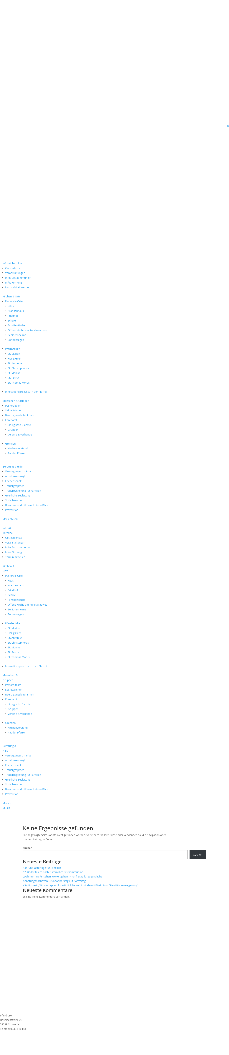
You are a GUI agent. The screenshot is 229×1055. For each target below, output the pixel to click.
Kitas (11, 306)
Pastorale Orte (14, 301)
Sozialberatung (14, 500)
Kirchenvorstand (18, 448)
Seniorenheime (17, 335)
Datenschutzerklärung (13, 1048)
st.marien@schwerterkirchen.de (19, 1033)
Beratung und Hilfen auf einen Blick (26, 505)
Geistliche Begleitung (17, 495)
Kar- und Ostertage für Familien (42, 867)
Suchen (27, 848)
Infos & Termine (12, 263)
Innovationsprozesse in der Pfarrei (26, 391)
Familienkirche (16, 325)
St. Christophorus (18, 368)
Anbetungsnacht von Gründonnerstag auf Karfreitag (54, 881)
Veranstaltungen (15, 273)
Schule (12, 320)
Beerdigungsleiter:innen (19, 415)
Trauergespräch (14, 486)
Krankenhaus (16, 311)
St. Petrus (13, 378)
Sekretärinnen (13, 410)
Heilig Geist (14, 358)
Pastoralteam (13, 405)
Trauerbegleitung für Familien (23, 490)
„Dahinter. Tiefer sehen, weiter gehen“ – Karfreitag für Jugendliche (62, 876)
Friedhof (13, 315)
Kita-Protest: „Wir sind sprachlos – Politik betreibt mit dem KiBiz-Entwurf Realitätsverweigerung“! (81, 885)
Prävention (11, 510)
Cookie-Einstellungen (12, 1052)
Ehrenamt (11, 420)
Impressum (7, 1044)
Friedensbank (13, 481)
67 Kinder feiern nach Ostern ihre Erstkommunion (53, 872)
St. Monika (14, 373)
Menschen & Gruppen (16, 401)
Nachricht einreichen (17, 287)
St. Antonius (15, 363)
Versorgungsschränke (18, 471)
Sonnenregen (16, 340)
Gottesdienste (13, 268)
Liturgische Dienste (19, 425)
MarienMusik (10, 519)
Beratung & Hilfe (13, 466)
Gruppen (13, 429)
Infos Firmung (13, 282)
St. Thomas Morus (19, 382)
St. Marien (14, 353)
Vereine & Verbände (20, 434)
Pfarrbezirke (12, 349)
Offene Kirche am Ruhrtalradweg (27, 330)
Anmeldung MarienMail (24, 1038)
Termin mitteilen (15, 557)
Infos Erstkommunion (18, 277)
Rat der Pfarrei (16, 453)
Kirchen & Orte (12, 296)
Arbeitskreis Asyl (15, 476)
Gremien (10, 443)
